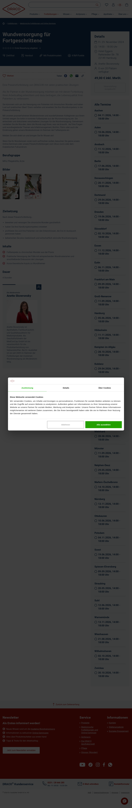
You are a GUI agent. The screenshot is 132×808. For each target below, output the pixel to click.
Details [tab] (66, 388)
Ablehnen (65, 425)
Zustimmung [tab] (27, 388)
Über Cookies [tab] (104, 388)
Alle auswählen (103, 425)
